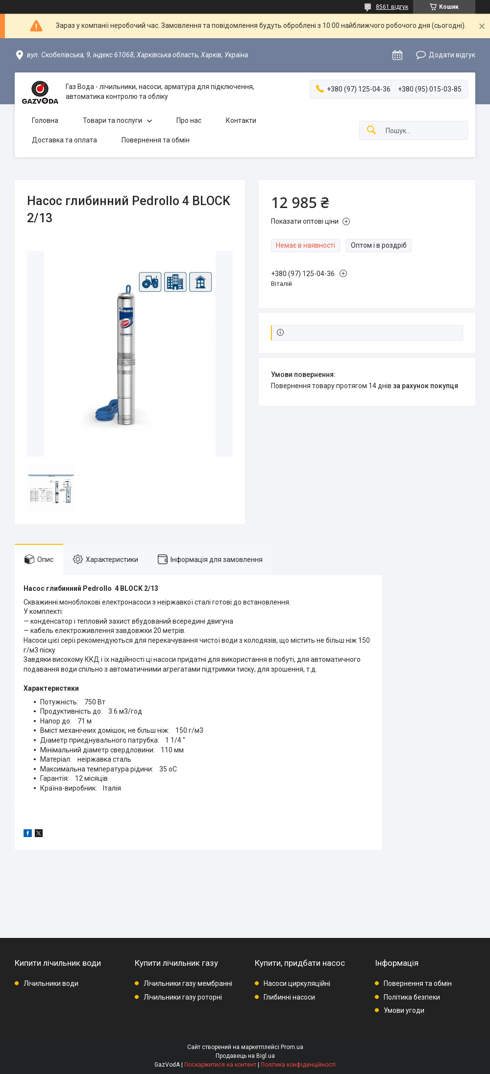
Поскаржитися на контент (220, 1064)
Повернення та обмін (156, 140)
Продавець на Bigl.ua (245, 1055)
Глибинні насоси (289, 997)
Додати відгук (452, 55)
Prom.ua (292, 1047)
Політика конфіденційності (298, 1064)
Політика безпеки (412, 997)
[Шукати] (371, 130)
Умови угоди (404, 1010)
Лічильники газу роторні (183, 997)
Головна (45, 120)
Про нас (188, 120)
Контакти (241, 120)
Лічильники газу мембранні (188, 983)
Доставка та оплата (64, 140)
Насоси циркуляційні (297, 983)
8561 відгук (392, 6)
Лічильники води (51, 983)
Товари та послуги (112, 120)
